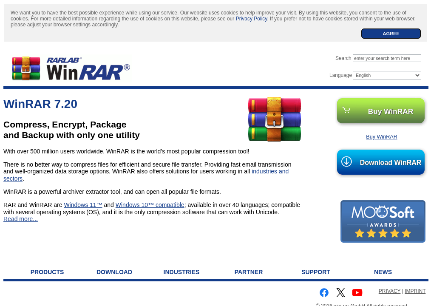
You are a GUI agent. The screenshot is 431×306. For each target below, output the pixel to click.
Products (47, 272)
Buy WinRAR (391, 111)
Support (315, 272)
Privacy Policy (251, 19)
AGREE (391, 33)
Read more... (20, 218)
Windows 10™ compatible (150, 204)
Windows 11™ (83, 204)
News (383, 272)
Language (340, 75)
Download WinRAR (391, 162)
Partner (249, 272)
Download (114, 272)
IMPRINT (415, 291)
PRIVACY (390, 291)
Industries (182, 272)
